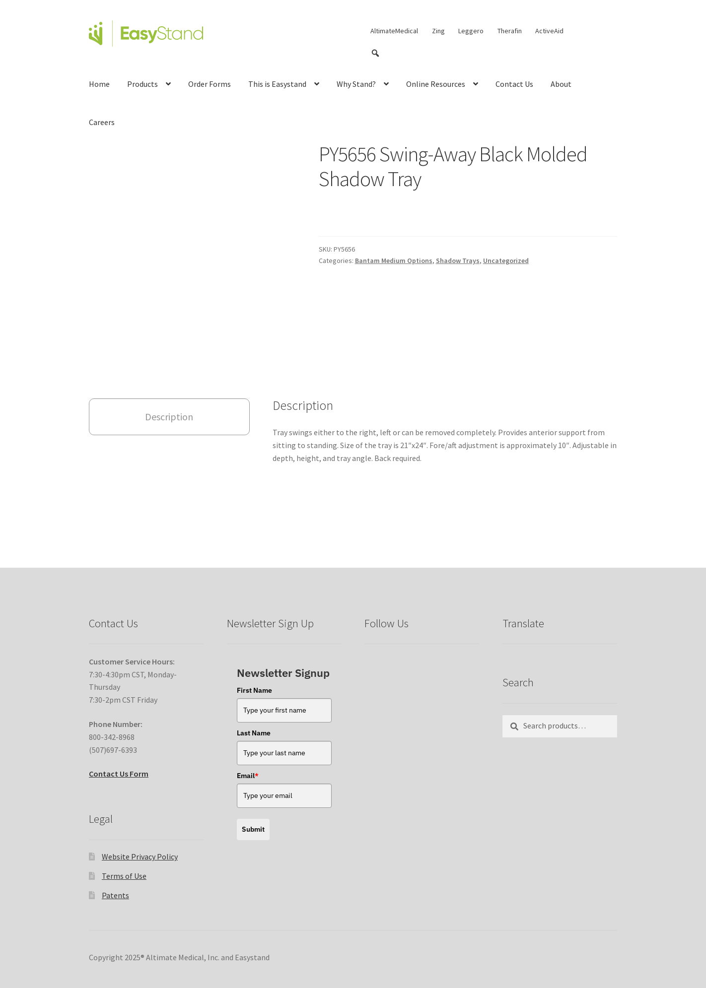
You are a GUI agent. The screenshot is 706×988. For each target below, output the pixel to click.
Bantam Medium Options (393, 260)
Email (248, 749)
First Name (254, 663)
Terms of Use (124, 850)
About (561, 84)
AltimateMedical (394, 30)
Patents (115, 869)
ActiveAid (549, 30)
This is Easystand (277, 84)
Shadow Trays (458, 260)
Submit (253, 802)
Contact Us (514, 84)
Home (99, 84)
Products (142, 84)
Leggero (471, 30)
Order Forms (209, 84)
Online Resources (435, 84)
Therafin (509, 30)
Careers (102, 122)
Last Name (254, 706)
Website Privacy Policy (140, 830)
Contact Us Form (118, 747)
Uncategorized (506, 260)
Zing (438, 30)
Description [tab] (169, 390)
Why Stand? (356, 84)
